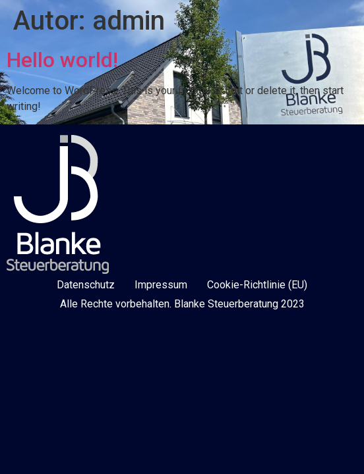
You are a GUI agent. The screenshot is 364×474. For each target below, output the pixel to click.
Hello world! (62, 59)
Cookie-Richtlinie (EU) (257, 284)
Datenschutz (86, 284)
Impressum (161, 284)
